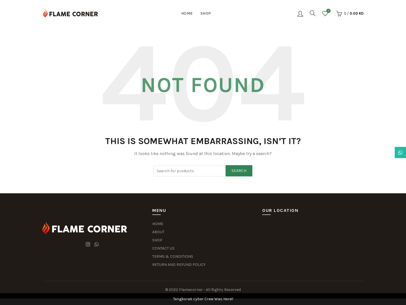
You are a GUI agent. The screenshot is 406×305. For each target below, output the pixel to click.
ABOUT (158, 232)
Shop (205, 13)
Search (238, 170)
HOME (157, 223)
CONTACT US (163, 248)
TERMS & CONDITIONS (172, 256)
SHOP (157, 240)
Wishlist (328, 11)
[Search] (312, 13)
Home (187, 13)
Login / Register (300, 13)
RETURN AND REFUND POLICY (179, 264)
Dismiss (386, 152)
